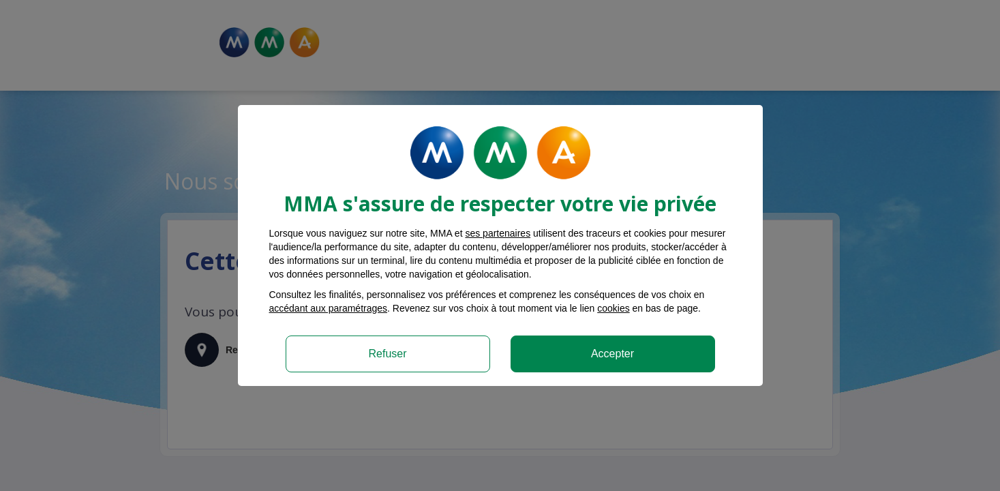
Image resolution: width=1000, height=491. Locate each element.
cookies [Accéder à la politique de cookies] (613, 308)
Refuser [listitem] (387, 353)
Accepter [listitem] (612, 353)
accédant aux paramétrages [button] (328, 308)
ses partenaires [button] (497, 233)
